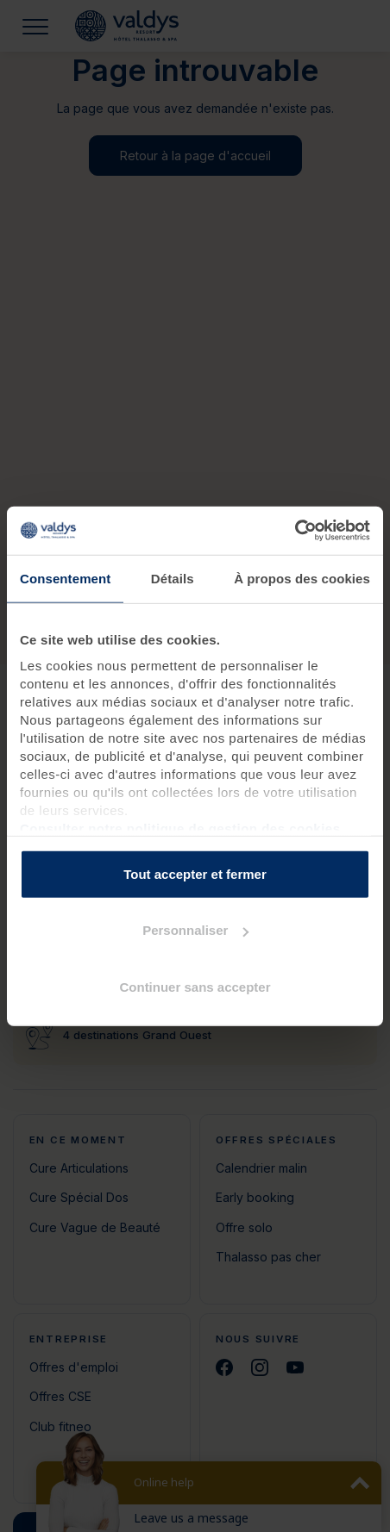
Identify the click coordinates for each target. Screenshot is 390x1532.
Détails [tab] (172, 577)
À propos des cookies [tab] (302, 577)
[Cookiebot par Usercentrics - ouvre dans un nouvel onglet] (294, 531)
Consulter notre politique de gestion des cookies (180, 828)
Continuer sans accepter (194, 986)
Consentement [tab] (65, 577)
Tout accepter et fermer (195, 873)
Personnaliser (195, 930)
